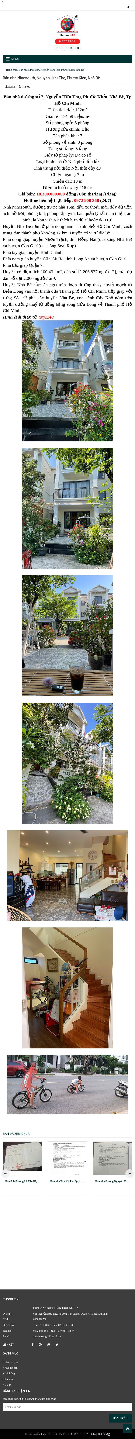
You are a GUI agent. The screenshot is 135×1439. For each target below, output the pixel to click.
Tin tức (24, 86)
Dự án (7, 1384)
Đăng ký (120, 1418)
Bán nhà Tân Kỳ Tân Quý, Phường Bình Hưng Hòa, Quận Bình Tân (67, 1181)
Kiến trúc (9, 1379)
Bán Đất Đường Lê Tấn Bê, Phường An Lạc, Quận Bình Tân (22, 1181)
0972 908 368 (67, 41)
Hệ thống (9, 1373)
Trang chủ (11, 69)
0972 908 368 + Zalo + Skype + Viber (53, 1330)
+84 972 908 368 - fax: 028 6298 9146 (53, 1325)
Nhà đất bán (10, 1367)
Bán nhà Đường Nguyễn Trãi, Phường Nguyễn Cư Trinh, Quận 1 (112, 1181)
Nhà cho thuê (11, 1362)
